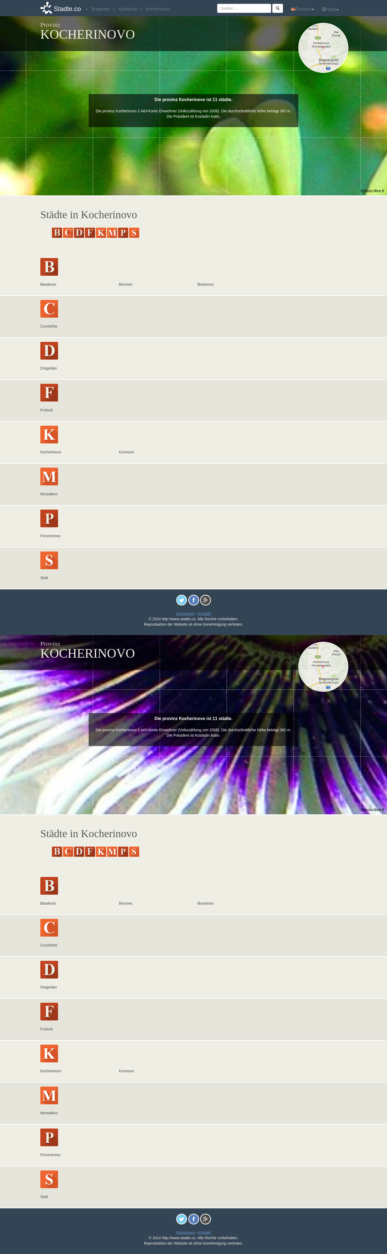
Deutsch (302, 9)
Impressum (185, 613)
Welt (330, 9)
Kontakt (204, 613)
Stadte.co (67, 8)
